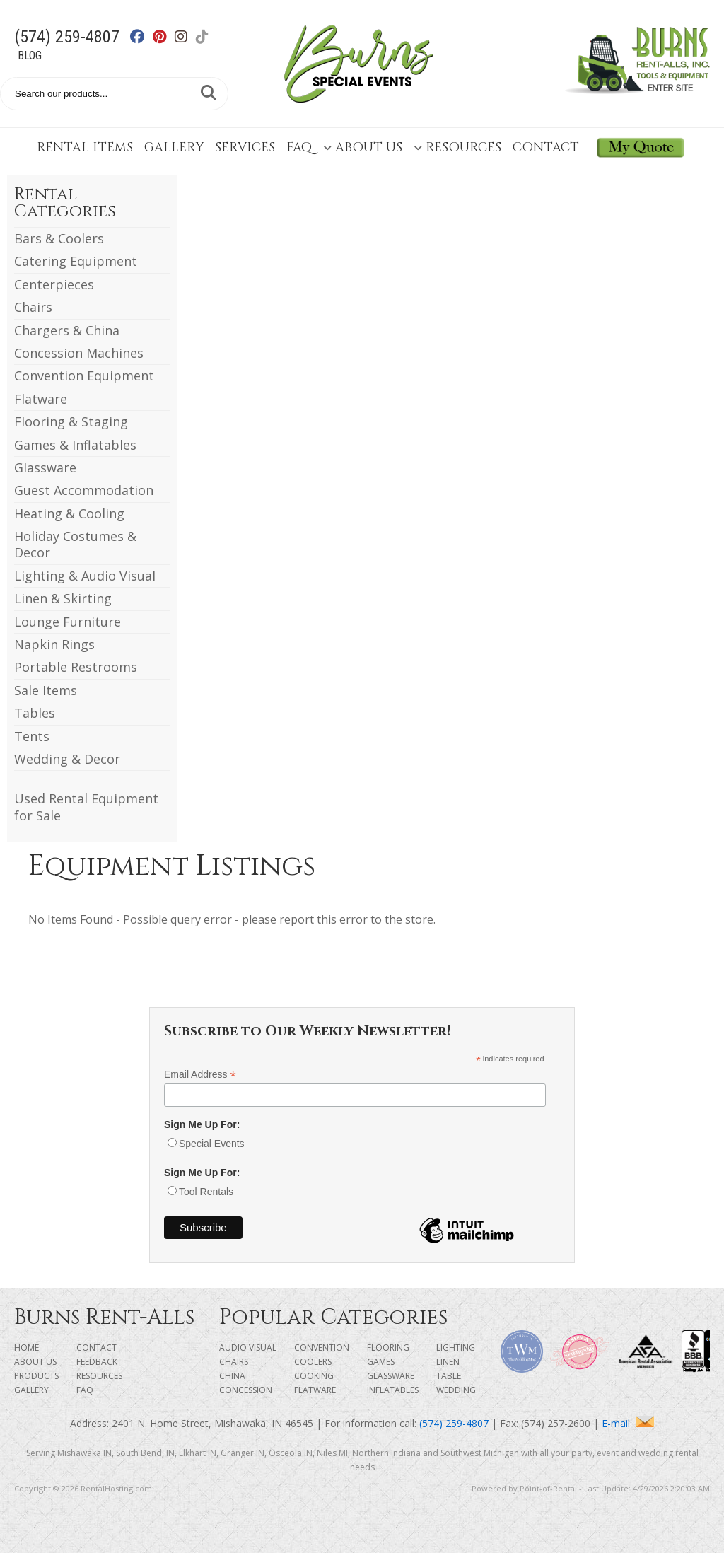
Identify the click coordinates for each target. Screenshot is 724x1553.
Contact (546, 147)
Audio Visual (247, 1348)
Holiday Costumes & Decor (75, 544)
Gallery (174, 147)
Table (448, 1376)
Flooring (388, 1348)
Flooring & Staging (71, 421)
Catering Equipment (75, 260)
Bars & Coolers (59, 238)
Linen (448, 1362)
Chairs (33, 306)
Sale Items (45, 690)
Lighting (455, 1348)
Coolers (313, 1362)
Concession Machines (79, 352)
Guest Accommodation (83, 490)
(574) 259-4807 (66, 37)
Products (36, 1376)
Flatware (40, 398)
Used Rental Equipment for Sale (86, 806)
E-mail (628, 1423)
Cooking (314, 1376)
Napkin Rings (54, 644)
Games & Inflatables (75, 444)
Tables (34, 712)
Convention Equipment (84, 375)
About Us (362, 147)
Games (381, 1362)
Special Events (212, 1143)
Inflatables (393, 1390)
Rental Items (85, 147)
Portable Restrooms (75, 666)
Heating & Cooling (69, 513)
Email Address (200, 1074)
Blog (30, 55)
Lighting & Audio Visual (85, 575)
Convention (321, 1348)
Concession (245, 1390)
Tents (31, 736)
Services (245, 147)
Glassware (45, 467)
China (232, 1376)
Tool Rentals (206, 1191)
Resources (457, 147)
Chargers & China (66, 330)
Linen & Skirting (63, 598)
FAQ (299, 147)
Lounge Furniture (67, 621)
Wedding (456, 1390)
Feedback (96, 1362)
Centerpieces (54, 284)
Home (26, 1348)
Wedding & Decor (67, 758)
